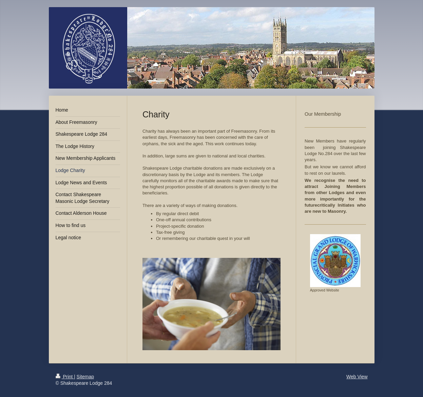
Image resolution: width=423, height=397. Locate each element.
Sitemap (85, 376)
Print (65, 376)
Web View (357, 376)
